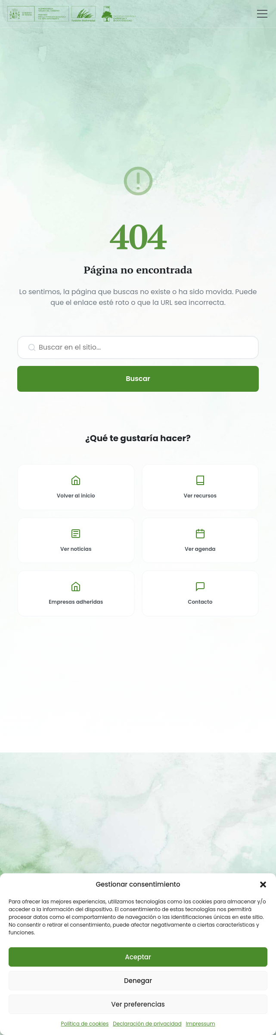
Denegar (138, 980)
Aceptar (138, 956)
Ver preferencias (138, 1004)
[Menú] (262, 14)
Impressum (200, 1023)
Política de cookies (85, 1023)
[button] (263, 884)
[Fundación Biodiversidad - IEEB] (72, 13)
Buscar (138, 379)
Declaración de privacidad (147, 1023)
